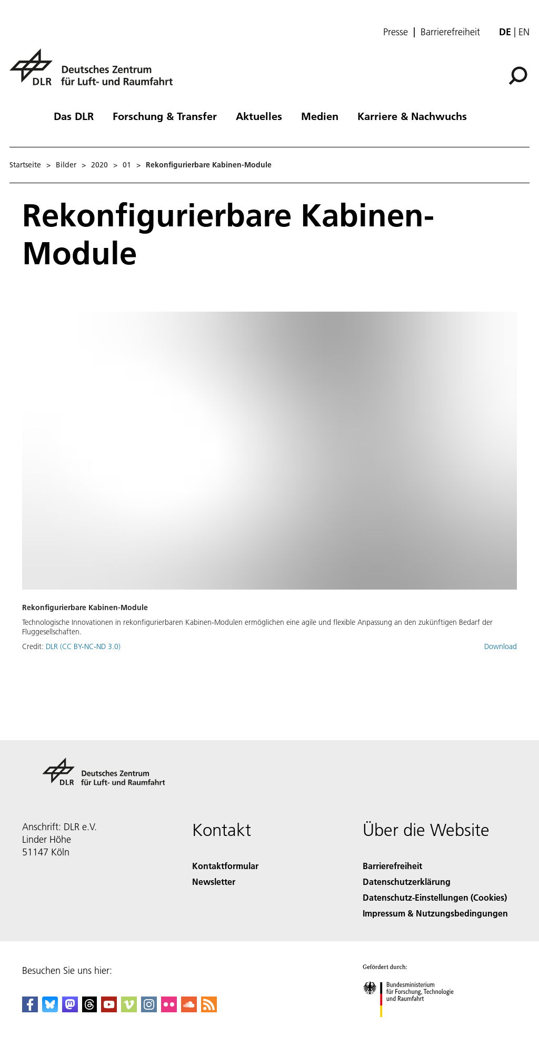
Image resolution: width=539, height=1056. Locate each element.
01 (127, 164)
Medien (319, 116)
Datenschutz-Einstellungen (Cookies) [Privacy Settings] (435, 897)
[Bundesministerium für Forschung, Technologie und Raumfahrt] (414, 1026)
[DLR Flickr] (169, 1009)
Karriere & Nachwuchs (412, 116)
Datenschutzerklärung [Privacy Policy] (407, 881)
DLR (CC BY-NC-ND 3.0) (83, 646)
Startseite (25, 164)
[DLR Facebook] (30, 1009)
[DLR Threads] (89, 1009)
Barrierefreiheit (450, 32)
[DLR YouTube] (109, 1009)
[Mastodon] (70, 1009)
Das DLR (74, 116)
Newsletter (213, 881)
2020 (99, 164)
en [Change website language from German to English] (524, 32)
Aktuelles (259, 116)
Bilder (66, 164)
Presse (395, 32)
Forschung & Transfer (165, 116)
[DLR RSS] (209, 1009)
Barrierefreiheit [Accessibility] (392, 865)
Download (500, 646)
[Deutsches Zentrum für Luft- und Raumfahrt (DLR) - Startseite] (95, 72)
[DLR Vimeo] (129, 1009)
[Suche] (517, 75)
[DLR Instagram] (149, 1009)
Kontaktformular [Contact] (225, 865)
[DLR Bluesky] (50, 1009)
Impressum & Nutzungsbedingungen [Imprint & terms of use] (435, 913)
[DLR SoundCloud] (189, 1009)
